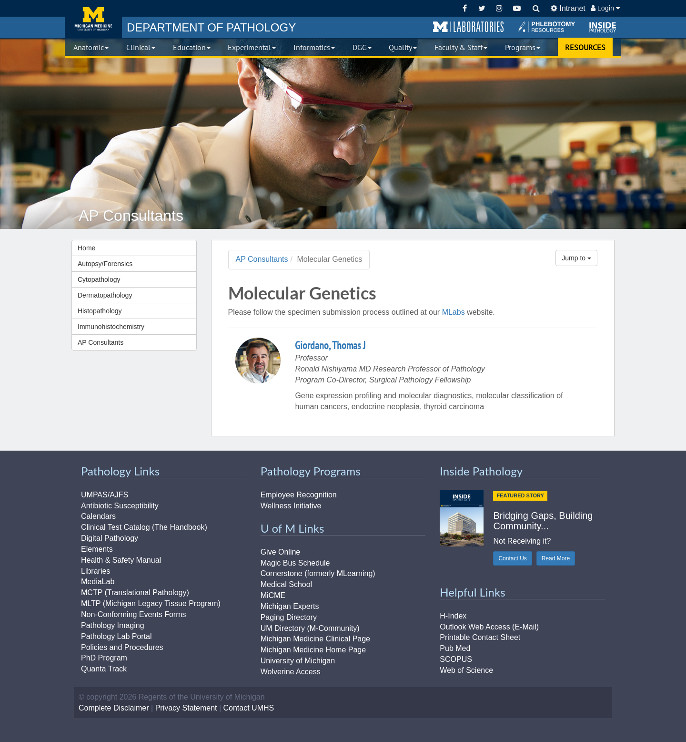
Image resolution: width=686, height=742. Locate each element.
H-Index (453, 616)
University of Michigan (298, 661)
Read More (556, 558)
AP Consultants (100, 342)
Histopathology (100, 311)
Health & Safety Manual (121, 560)
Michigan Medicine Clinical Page (315, 639)
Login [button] (605, 8)
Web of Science (466, 670)
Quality (403, 47)
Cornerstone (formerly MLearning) (318, 573)
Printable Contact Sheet (480, 637)
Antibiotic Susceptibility (120, 506)
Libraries (95, 571)
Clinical (140, 47)
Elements (97, 549)
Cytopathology (99, 279)
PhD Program (104, 658)
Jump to (576, 258)
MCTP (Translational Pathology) (135, 592)
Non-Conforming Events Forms (133, 614)
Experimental (252, 47)
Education (192, 47)
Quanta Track (104, 669)
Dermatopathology (105, 295)
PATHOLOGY (211, 27)
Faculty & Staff (460, 47)
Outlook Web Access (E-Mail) (489, 627)
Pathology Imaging (112, 625)
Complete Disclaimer (114, 708)
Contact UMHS (248, 708)
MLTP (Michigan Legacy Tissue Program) (151, 603)
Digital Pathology (109, 538)
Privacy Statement (186, 708)
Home (86, 248)
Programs (522, 47)
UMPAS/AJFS (104, 495)
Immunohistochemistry (111, 326)
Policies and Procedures (122, 647)
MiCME (273, 595)
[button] (468, 27)
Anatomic (91, 47)
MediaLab (97, 581)
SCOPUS (456, 659)
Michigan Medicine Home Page (313, 650)
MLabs (453, 312)
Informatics (314, 47)
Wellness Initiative (291, 506)
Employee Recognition (299, 495)
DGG (362, 47)
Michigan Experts (290, 606)
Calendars (98, 516)
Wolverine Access (291, 672)
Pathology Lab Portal (116, 636)
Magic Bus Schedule (295, 563)
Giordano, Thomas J (330, 345)
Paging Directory (289, 617)
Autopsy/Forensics (105, 264)
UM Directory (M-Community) (310, 628)
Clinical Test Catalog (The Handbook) (144, 527)
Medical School (287, 584)
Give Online (281, 552)
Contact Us (512, 558)
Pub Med (455, 648)
